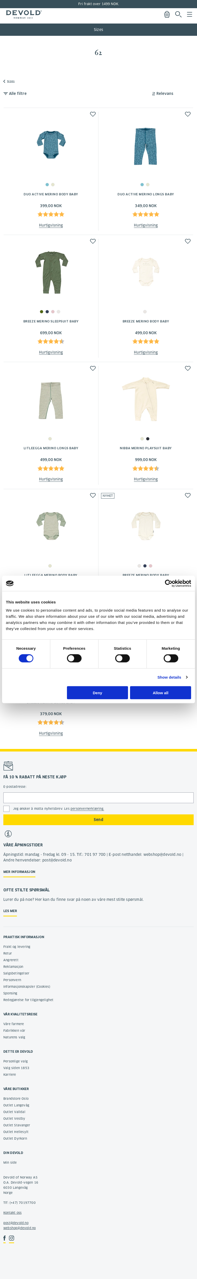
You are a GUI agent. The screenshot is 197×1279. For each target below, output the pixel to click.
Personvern (12, 980)
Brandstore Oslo (15, 1099)
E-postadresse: (14, 787)
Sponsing (10, 993)
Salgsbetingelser (16, 973)
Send (98, 820)
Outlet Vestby (14, 1118)
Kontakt (9, 1213)
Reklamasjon (13, 967)
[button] (93, 114)
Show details (169, 677)
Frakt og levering (16, 947)
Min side (10, 1162)
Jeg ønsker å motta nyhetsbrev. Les (58, 809)
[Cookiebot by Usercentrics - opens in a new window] (168, 583)
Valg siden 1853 (16, 1068)
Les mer (10, 911)
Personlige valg (15, 1061)
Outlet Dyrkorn (15, 1138)
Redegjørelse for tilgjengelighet (28, 1000)
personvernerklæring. (87, 809)
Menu (189, 14)
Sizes (98, 30)
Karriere (9, 1074)
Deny (97, 692)
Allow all (160, 692)
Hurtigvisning (51, 225)
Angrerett (10, 960)
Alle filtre (18, 94)
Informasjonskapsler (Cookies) (26, 987)
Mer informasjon (19, 871)
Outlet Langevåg (16, 1105)
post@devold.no (15, 1223)
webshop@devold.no (19, 1228)
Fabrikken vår (14, 1031)
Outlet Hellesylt (15, 1132)
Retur (7, 953)
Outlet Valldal (14, 1112)
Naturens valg (14, 1037)
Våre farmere (13, 1024)
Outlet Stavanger (16, 1125)
